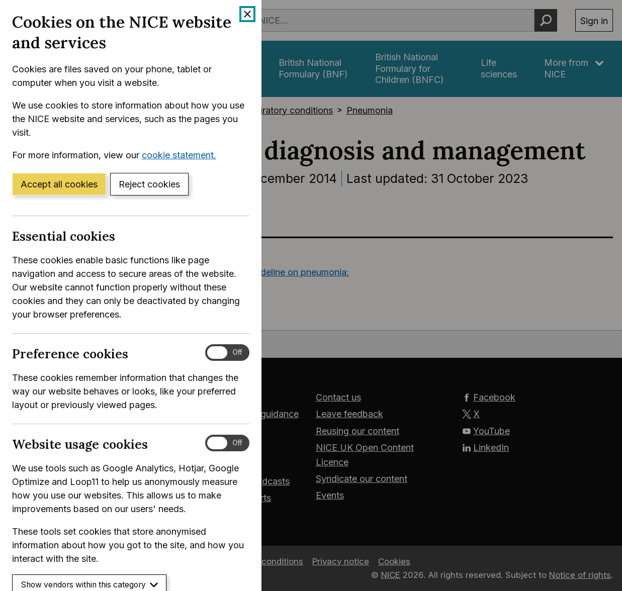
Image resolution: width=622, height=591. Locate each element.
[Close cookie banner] (247, 14)
